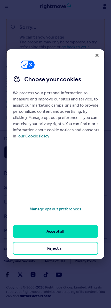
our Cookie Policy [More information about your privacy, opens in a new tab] (33, 136)
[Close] (97, 55)
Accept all (55, 231)
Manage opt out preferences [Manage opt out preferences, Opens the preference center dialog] (55, 209)
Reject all (55, 248)
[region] (55, 154)
